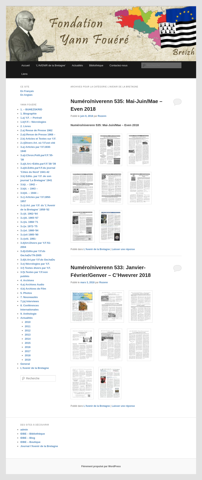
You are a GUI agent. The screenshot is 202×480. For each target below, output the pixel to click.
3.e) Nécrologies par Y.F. (35, 263)
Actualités (77, 65)
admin (24, 429)
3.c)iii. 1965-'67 (29, 217)
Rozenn (102, 116)
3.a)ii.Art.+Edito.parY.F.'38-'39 (38, 163)
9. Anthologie (28, 313)
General (25, 363)
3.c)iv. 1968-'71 (29, 221)
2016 (28, 347)
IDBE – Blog (27, 437)
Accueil (25, 65)
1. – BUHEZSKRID (31, 109)
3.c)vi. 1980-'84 (29, 230)
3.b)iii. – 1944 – (29, 192)
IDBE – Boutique (30, 442)
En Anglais (26, 95)
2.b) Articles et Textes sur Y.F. (38, 138)
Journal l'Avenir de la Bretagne (39, 446)
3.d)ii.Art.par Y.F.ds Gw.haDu (37, 259)
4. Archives (27, 280)
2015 (28, 342)
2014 (28, 338)
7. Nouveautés (29, 297)
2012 (28, 330)
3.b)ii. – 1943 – (29, 188)
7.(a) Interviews (29, 301)
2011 (28, 326)
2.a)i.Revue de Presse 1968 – (37, 134)
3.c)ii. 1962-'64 (29, 213)
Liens (24, 73)
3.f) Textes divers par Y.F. (35, 267)
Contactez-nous (118, 65)
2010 (28, 322)
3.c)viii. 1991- (28, 238)
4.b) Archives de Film (33, 288)
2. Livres (25, 126)
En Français (27, 91)
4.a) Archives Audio (32, 284)
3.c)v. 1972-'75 (28, 226)
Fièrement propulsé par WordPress (101, 466)
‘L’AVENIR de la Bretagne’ (51, 65)
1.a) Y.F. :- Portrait (31, 117)
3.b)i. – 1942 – (28, 184)
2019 (28, 359)
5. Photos (26, 293)
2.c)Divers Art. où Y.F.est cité (37, 142)
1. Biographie (28, 113)
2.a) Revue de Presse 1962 (36, 130)
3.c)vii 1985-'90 (29, 234)
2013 (28, 334)
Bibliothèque (96, 65)
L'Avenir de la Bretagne (97, 249)
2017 (28, 351)
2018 (28, 355)
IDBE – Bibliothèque (32, 433)
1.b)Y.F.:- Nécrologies (33, 121)
